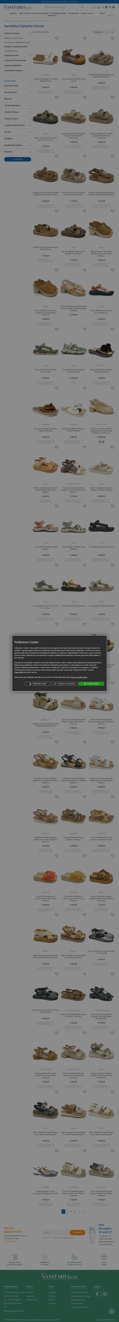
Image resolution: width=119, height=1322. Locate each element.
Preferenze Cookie (37, 684)
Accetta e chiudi (91, 684)
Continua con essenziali (64, 684)
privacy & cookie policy (79, 677)
